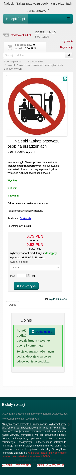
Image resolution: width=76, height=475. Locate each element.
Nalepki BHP (35, 61)
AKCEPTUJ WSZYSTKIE (16, 465)
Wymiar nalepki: (19, 261)
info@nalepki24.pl (20, 35)
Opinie (12, 304)
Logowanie (67, 41)
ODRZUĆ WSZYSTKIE (50, 465)
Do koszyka (26, 286)
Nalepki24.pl (15, 19)
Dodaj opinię (42, 331)
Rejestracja (66, 47)
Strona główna (12, 61)
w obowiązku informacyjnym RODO (31, 456)
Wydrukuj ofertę (56, 298)
